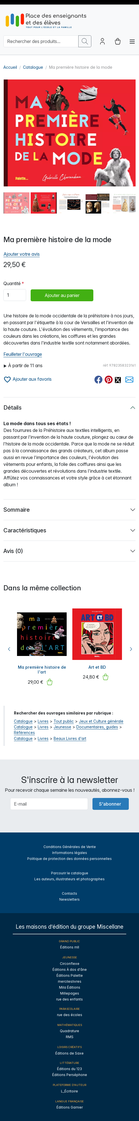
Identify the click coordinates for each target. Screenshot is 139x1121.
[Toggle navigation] (132, 41)
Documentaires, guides (97, 727)
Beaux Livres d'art (70, 738)
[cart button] (117, 41)
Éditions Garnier (69, 1107)
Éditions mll (69, 947)
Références (24, 732)
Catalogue (33, 67)
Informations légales (69, 853)
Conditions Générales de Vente (69, 847)
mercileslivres (69, 981)
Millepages (69, 993)
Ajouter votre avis (21, 254)
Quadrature (69, 1031)
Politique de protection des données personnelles (69, 859)
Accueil (10, 67)
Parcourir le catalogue (69, 873)
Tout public (64, 721)
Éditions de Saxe (69, 1053)
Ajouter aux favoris (27, 379)
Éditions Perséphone (69, 1075)
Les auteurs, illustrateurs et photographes (69, 879)
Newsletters (69, 899)
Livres (43, 721)
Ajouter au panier (62, 295)
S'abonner (110, 804)
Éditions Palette (69, 975)
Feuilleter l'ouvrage (22, 354)
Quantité (12, 283)
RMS (69, 1037)
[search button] (84, 41)
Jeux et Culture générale (101, 721)
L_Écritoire (69, 1091)
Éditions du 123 (69, 1069)
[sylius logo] (46, 20)
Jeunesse (62, 727)
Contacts (69, 893)
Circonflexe (69, 963)
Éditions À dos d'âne (69, 969)
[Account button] (102, 41)
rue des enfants (69, 999)
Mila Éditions (69, 987)
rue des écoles (69, 1015)
